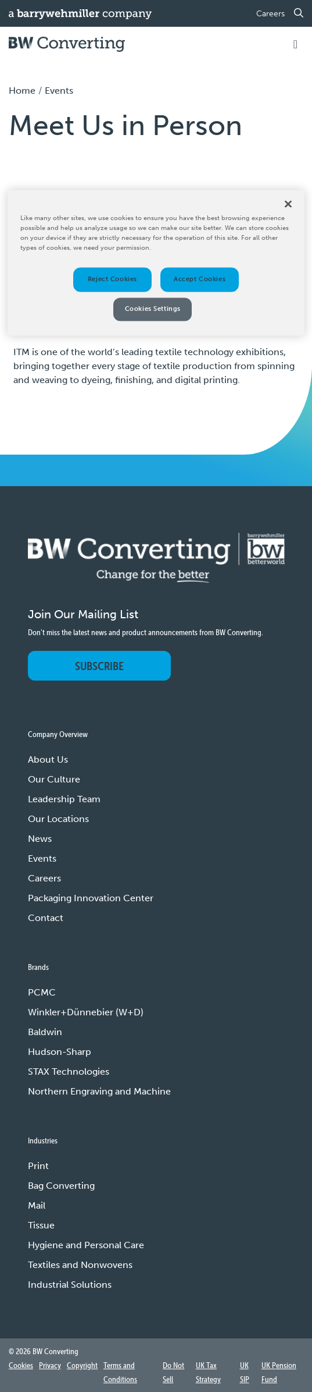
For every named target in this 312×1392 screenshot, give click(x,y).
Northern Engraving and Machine (99, 1091)
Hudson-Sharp (59, 1051)
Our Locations (58, 818)
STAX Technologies (68, 1071)
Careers (270, 14)
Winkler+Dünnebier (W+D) (86, 1012)
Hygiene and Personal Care (86, 1245)
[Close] (288, 204)
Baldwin (45, 1031)
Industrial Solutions (70, 1284)
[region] (156, 262)
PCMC (42, 992)
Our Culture (54, 779)
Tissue (41, 1225)
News (40, 838)
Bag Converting (61, 1185)
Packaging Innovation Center (90, 898)
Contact (45, 917)
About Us (48, 759)
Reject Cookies (112, 279)
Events (42, 858)
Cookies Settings (153, 308)
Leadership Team (64, 799)
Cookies (21, 1365)
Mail (36, 1205)
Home (22, 90)
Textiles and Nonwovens (80, 1264)
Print (38, 1165)
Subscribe (99, 665)
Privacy (50, 1365)
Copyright (82, 1365)
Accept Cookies (199, 279)
